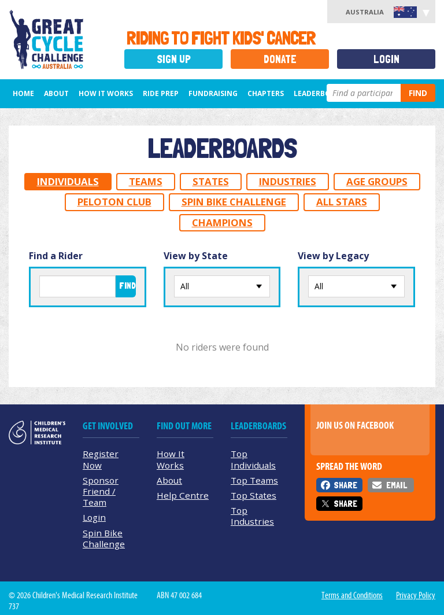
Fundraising (213, 93)
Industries (287, 181)
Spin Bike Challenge (234, 201)
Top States (253, 495)
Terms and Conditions (352, 595)
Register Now (101, 459)
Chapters (265, 93)
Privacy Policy (415, 595)
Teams (145, 181)
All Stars (341, 201)
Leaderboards (321, 93)
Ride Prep (161, 93)
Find (418, 92)
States (211, 181)
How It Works (170, 459)
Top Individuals (253, 459)
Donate (280, 59)
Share (345, 485)
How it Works (106, 93)
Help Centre (183, 495)
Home (23, 93)
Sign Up (174, 59)
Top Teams (254, 480)
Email (396, 485)
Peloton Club (114, 201)
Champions (222, 222)
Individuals (68, 181)
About (56, 93)
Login (386, 59)
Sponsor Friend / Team (101, 491)
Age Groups (377, 181)
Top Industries (252, 515)
